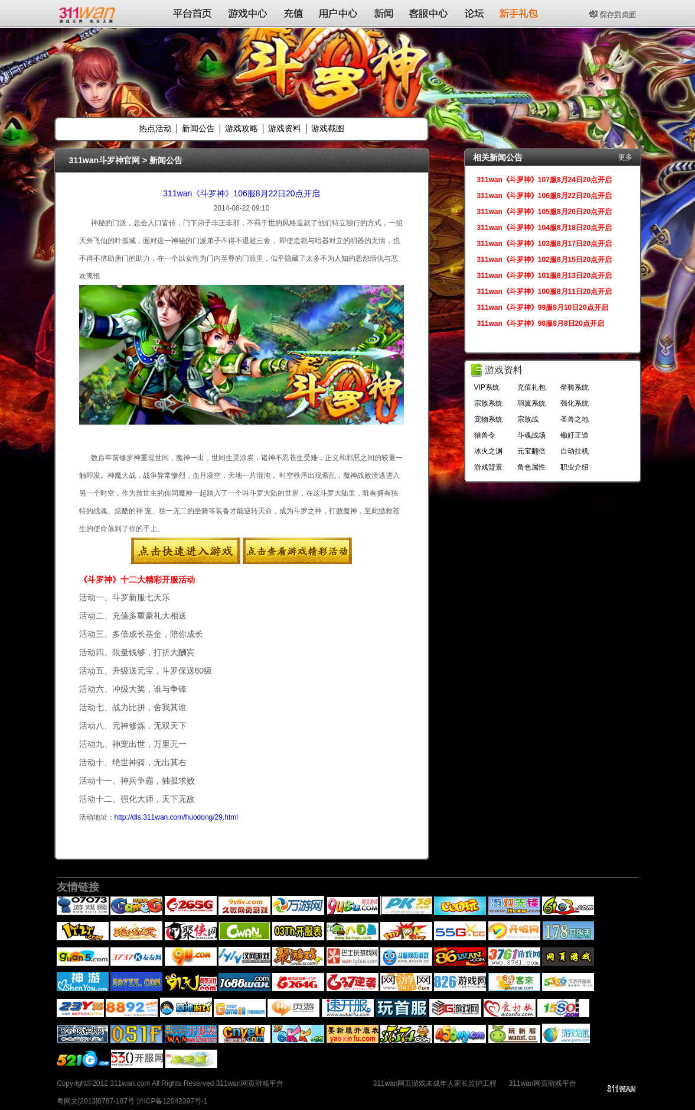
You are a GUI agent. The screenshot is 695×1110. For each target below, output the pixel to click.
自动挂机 (574, 451)
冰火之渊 (488, 451)
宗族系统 (488, 403)
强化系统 (574, 403)
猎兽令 (484, 435)
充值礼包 (531, 387)
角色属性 (531, 467)
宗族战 (528, 419)
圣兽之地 (574, 419)
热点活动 (155, 128)
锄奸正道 (574, 435)
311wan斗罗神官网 (105, 160)
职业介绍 (574, 467)
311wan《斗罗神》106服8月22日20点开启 (241, 193)
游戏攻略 (241, 128)
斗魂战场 (531, 435)
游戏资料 (284, 128)
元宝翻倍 (531, 451)
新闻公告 (198, 128)
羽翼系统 (531, 403)
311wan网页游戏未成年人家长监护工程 (435, 1083)
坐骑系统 (574, 387)
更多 (625, 157)
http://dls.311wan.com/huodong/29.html (176, 817)
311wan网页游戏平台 (542, 1083)
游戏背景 (488, 467)
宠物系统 (488, 419)
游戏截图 (327, 128)
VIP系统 (487, 387)
